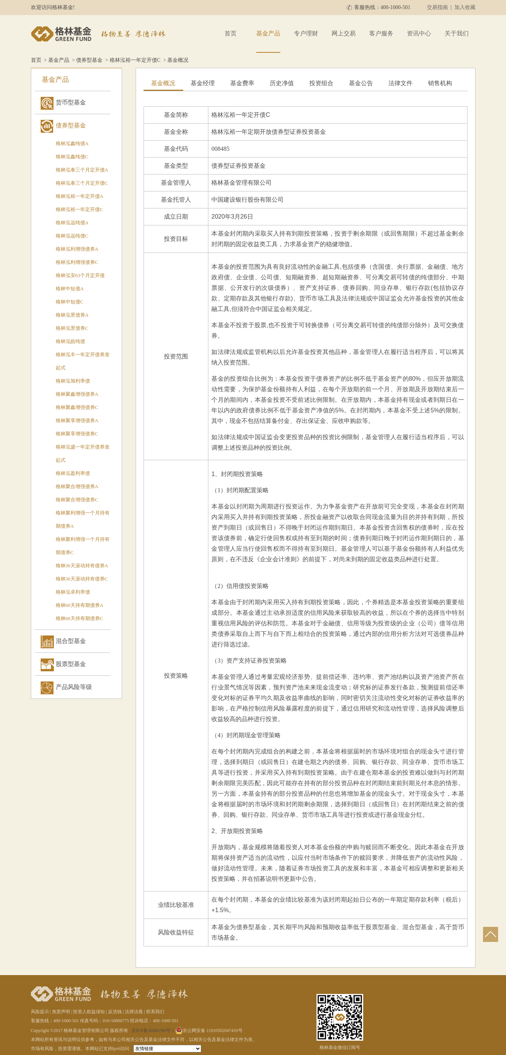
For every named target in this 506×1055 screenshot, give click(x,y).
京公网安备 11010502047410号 (209, 1030)
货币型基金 (71, 102)
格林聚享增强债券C (77, 433)
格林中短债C (70, 302)
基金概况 (163, 83)
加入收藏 (464, 7)
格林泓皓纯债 (70, 341)
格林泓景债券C (72, 328)
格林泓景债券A (72, 315)
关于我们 (457, 33)
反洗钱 (115, 1011)
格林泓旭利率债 (73, 381)
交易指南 (437, 7)
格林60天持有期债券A (79, 605)
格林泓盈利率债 (73, 473)
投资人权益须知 (89, 1011)
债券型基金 (89, 60)
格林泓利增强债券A (77, 249)
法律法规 (134, 1011)
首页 (231, 33)
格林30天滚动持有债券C (82, 579)
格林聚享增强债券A (77, 420)
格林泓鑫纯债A (72, 143)
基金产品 (268, 33)
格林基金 (99, 34)
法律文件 (400, 83)
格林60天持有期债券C (79, 618)
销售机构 (440, 83)
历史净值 (282, 83)
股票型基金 (71, 664)
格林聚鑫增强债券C (77, 407)
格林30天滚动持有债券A (82, 565)
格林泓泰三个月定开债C (82, 183)
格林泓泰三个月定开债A (82, 170)
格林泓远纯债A (72, 222)
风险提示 (40, 1011)
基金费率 (242, 83)
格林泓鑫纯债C (72, 156)
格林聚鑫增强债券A (77, 394)
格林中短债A (70, 288)
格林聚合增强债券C (77, 499)
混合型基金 (71, 641)
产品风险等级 (74, 687)
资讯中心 (419, 33)
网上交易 (344, 33)
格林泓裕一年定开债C (135, 60)
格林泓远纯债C (72, 236)
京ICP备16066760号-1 (152, 1030)
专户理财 (306, 33)
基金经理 (203, 83)
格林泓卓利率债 (73, 592)
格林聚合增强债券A (77, 486)
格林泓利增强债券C (77, 262)
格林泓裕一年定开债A (79, 196)
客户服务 (381, 33)
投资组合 (321, 83)
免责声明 (61, 1011)
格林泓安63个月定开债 (80, 275)
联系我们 (155, 1011)
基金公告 (361, 83)
